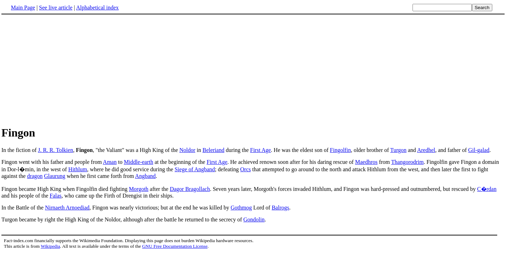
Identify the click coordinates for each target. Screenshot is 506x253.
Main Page (23, 8)
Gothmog (241, 208)
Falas (55, 196)
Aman (110, 162)
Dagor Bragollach (190, 189)
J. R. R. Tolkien (55, 150)
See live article (55, 8)
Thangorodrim (407, 162)
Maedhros (366, 162)
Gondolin (254, 219)
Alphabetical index (97, 8)
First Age (260, 150)
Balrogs (280, 208)
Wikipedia (50, 246)
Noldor (187, 150)
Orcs (245, 169)
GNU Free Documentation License (174, 246)
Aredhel (426, 150)
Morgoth (139, 189)
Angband (145, 176)
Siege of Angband (195, 169)
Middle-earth (138, 162)
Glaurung (54, 176)
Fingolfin (340, 150)
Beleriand (213, 150)
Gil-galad (478, 150)
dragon (35, 176)
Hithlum (77, 169)
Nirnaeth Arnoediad (67, 208)
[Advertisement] (60, 70)
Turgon (398, 150)
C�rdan (487, 189)
